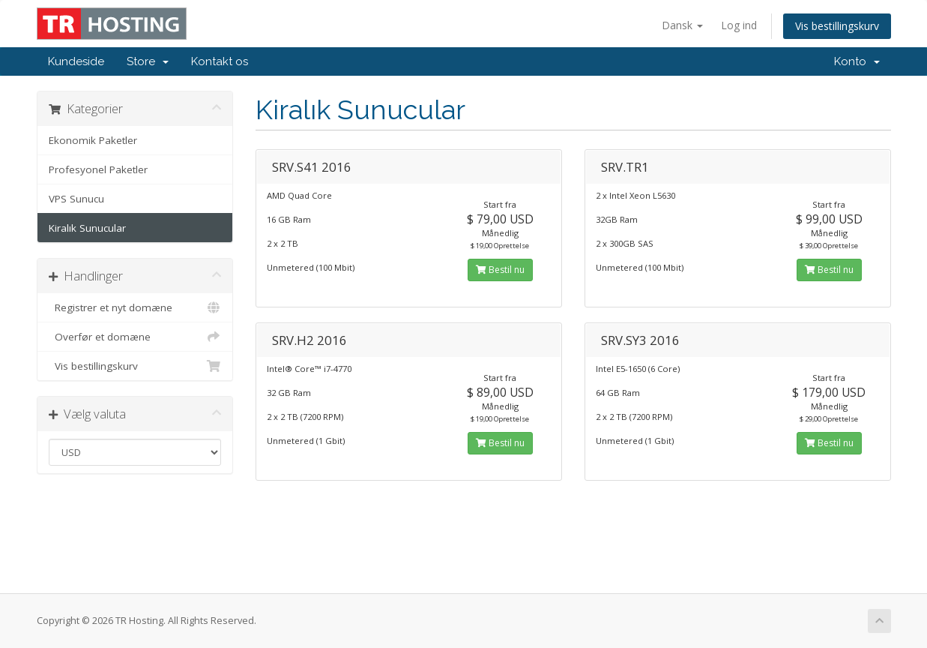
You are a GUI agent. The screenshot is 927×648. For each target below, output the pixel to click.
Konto (857, 61)
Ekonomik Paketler (93, 140)
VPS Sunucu (76, 199)
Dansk (682, 25)
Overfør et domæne (135, 337)
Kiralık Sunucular (87, 228)
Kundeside (76, 61)
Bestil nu (500, 269)
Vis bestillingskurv (837, 26)
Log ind (739, 25)
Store (148, 61)
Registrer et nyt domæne (135, 307)
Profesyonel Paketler (98, 169)
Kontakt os (219, 61)
